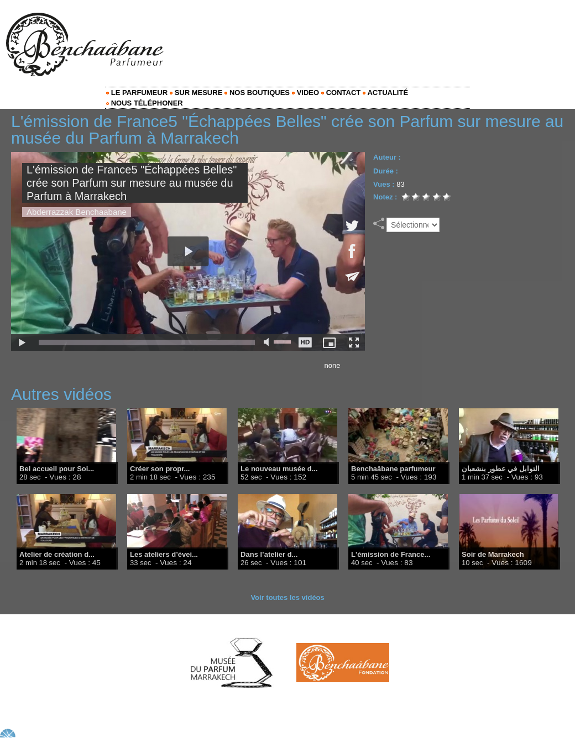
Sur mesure (196, 92)
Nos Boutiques (257, 92)
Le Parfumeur (137, 92)
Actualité (385, 92)
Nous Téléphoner (144, 103)
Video (305, 92)
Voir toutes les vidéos (287, 597)
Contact (340, 92)
